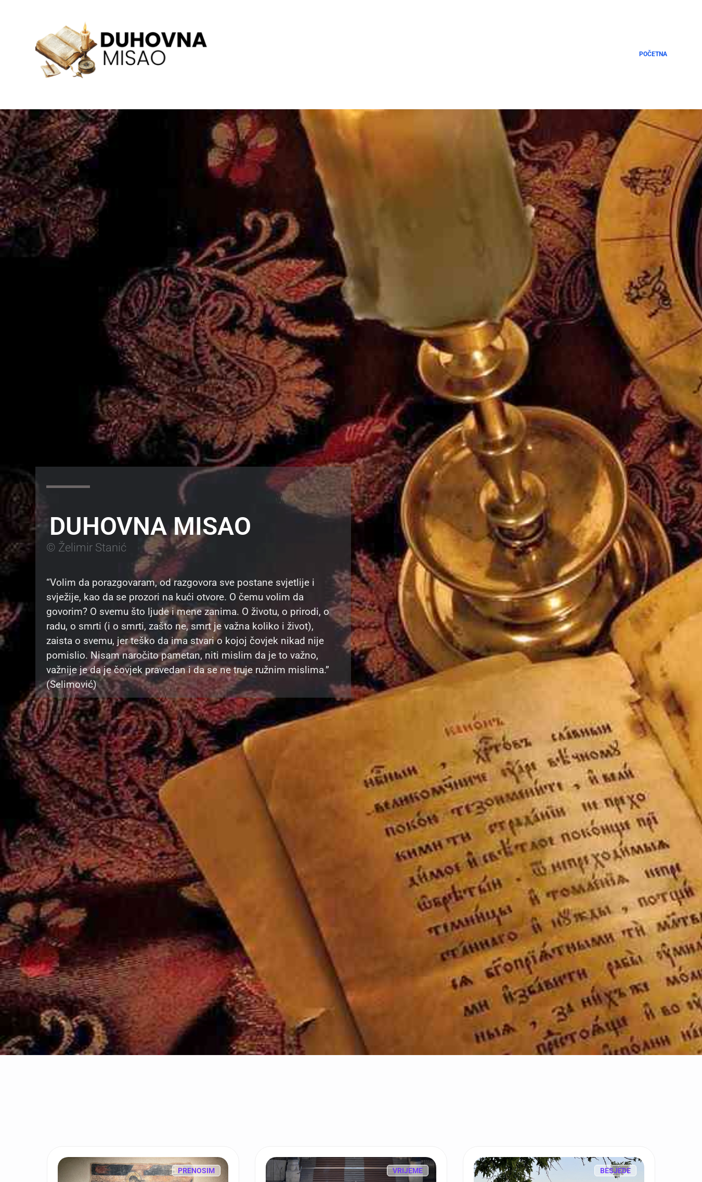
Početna (653, 54)
